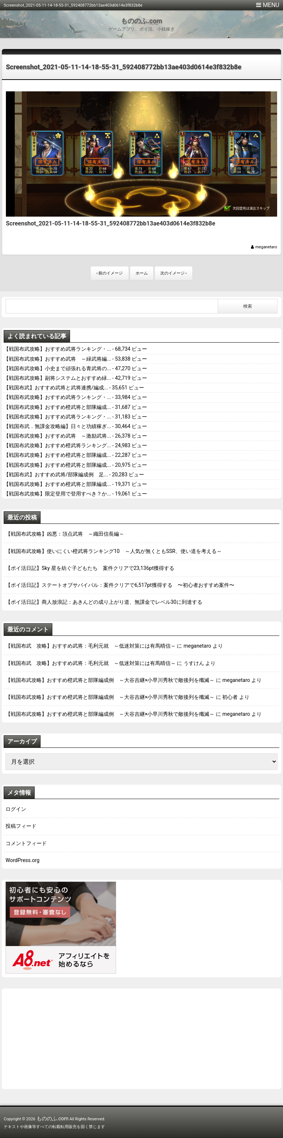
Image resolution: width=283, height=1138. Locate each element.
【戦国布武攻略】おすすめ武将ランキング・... (57, 349)
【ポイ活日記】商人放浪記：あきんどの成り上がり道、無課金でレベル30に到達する (104, 602)
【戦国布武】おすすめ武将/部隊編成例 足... (56, 474)
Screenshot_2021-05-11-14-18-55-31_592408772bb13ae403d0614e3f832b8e (123, 67)
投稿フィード (21, 826)
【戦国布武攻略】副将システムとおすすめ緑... (57, 378)
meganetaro (266, 247)
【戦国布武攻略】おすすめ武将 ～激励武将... (57, 436)
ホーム (142, 273)
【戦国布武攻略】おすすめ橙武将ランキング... (57, 445)
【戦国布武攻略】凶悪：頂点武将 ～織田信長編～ (65, 534)
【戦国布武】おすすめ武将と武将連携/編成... (56, 388)
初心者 (230, 697)
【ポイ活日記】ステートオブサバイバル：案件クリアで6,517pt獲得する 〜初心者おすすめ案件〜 (120, 585)
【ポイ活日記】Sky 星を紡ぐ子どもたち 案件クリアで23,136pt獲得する (90, 568)
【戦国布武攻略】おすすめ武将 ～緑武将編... (57, 359)
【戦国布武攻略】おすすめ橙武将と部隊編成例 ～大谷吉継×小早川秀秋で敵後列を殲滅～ (110, 680)
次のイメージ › (173, 273)
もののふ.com (141, 21)
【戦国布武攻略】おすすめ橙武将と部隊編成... (57, 407)
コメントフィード (26, 843)
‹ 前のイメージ (109, 273)
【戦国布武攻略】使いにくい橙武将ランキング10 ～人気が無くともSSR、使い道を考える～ (114, 551)
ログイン (16, 809)
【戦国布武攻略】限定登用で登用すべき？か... (57, 494)
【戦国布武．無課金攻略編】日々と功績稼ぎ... (57, 426)
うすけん (194, 663)
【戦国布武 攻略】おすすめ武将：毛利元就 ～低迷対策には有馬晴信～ (91, 646)
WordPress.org (22, 860)
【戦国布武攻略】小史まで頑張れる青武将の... (57, 368)
